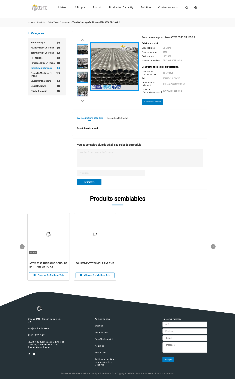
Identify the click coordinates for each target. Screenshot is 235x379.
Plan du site (100, 352)
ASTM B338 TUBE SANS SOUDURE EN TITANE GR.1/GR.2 (48, 265)
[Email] (185, 338)
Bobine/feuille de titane (45, 52)
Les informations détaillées (90, 118)
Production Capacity (121, 7)
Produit (97, 7)
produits (99, 326)
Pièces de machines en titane (45, 74)
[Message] (185, 347)
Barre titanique (45, 42)
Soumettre (89, 182)
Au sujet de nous (102, 319)
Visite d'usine (101, 332)
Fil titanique (45, 58)
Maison (62, 7)
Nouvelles (99, 346)
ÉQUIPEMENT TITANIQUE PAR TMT (95, 263)
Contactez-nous (168, 7)
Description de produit (117, 118)
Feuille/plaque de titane (45, 47)
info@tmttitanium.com (38, 328)
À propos (80, 7)
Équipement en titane (45, 81)
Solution (146, 7)
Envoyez (168, 360)
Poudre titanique (45, 91)
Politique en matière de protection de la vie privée (104, 362)
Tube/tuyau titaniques (45, 68)
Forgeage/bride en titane (45, 63)
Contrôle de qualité (104, 339)
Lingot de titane (45, 86)
